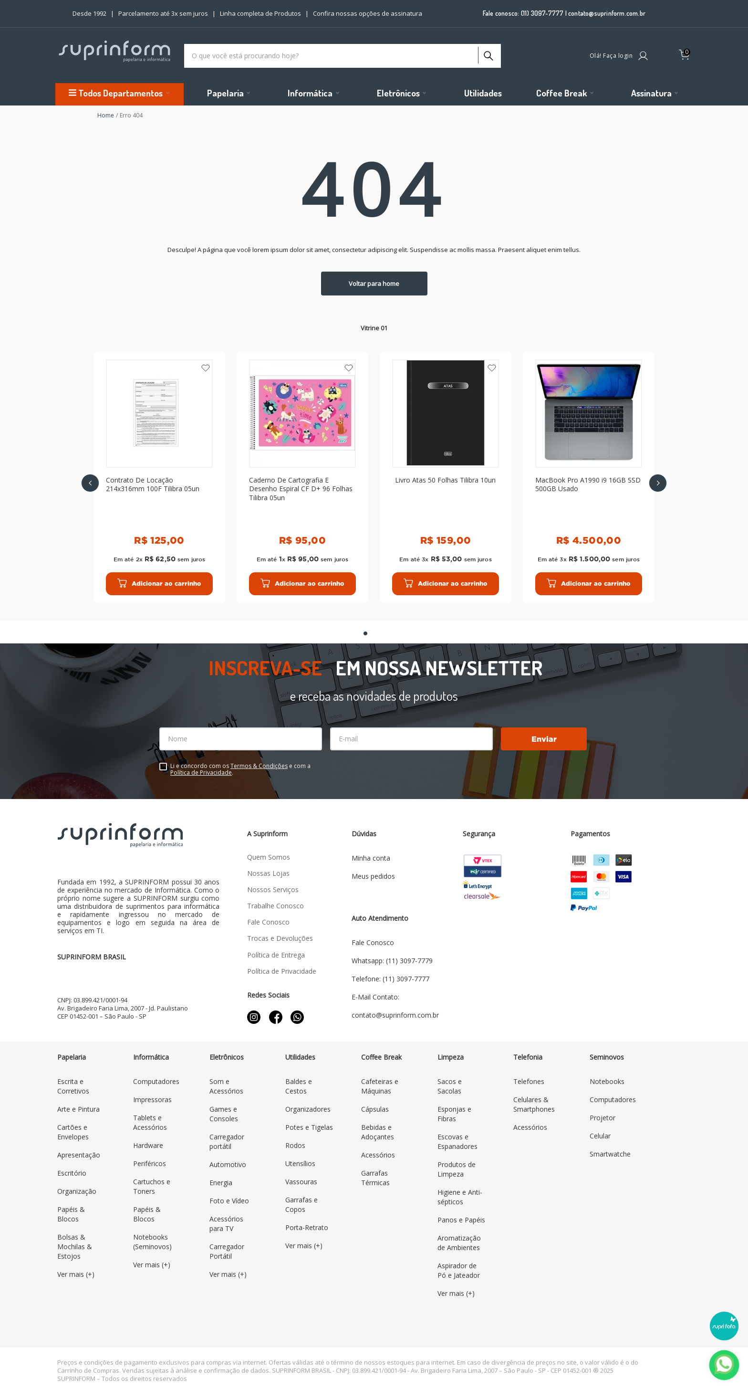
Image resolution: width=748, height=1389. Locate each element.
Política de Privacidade (201, 772)
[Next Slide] (658, 483)
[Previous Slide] (90, 483)
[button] (365, 633)
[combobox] (342, 56)
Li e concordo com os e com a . (240, 769)
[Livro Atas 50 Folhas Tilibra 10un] (445, 477)
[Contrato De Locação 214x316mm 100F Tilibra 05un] (159, 477)
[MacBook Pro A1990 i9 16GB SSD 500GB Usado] (588, 477)
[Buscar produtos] (487, 53)
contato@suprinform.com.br (606, 13)
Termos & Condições (259, 766)
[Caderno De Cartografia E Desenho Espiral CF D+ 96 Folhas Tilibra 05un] (302, 477)
